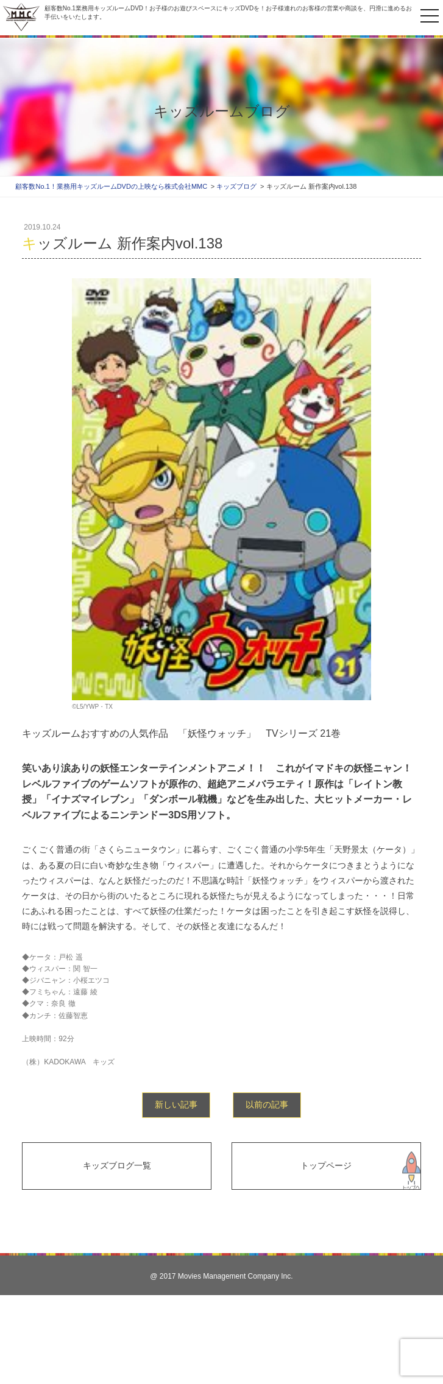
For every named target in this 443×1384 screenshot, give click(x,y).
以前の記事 (267, 1104)
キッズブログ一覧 (117, 1165)
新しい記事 (176, 1104)
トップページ (326, 1165)
